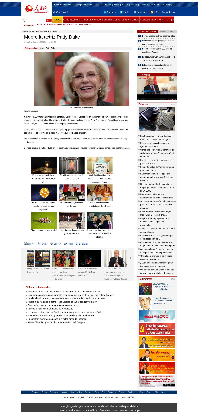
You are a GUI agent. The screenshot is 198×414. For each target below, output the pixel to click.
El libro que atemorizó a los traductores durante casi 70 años (43, 178)
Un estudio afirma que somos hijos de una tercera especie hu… (158, 42)
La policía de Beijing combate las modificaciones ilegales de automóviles (155, 221)
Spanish (133, 4)
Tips (172, 19)
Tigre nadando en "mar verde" (44, 230)
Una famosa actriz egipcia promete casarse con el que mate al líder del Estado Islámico (71, 295)
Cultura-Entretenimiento (46, 31)
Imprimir (29, 244)
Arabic (152, 4)
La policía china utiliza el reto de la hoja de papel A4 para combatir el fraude (100, 178)
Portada (57, 19)
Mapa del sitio (169, 12)
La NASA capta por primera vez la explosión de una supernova (43, 206)
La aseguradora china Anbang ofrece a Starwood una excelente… (158, 59)
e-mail (68, 244)
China (66, 19)
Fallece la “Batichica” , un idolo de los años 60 (50, 308)
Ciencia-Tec (100, 392)
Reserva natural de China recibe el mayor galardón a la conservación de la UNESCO (157, 187)
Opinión (108, 19)
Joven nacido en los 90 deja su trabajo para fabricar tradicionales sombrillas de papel (158, 204)
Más (173, 75)
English (108, 4)
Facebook (140, 12)
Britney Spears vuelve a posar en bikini (158, 36)
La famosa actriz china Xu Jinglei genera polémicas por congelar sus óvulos (65, 312)
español (27, 31)
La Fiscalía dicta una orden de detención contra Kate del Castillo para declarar (66, 298)
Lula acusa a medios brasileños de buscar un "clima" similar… (157, 67)
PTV (166, 19)
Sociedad (145, 19)
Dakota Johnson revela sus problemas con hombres (53, 305)
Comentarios (82, 244)
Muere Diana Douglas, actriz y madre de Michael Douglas (56, 322)
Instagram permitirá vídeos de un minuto (38, 270)
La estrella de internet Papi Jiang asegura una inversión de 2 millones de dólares (156, 177)
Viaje (153, 19)
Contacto (110, 12)
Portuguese (171, 4)
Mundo (85, 19)
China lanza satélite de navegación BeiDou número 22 (87, 272)
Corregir (56, 244)
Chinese (99, 4)
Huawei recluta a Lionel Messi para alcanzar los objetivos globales (99, 233)
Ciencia (116, 19)
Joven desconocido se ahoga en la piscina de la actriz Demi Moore (61, 315)
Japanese (144, 4)
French (116, 4)
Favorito (42, 244)
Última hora (28, 26)
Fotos (160, 19)
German (160, 4)
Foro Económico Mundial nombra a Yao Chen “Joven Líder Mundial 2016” (64, 291)
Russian (125, 4)
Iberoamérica (96, 19)
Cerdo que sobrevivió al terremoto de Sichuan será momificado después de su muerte (157, 153)
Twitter (125, 12)
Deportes (126, 19)
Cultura (135, 19)
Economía (75, 19)
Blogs (163, 392)
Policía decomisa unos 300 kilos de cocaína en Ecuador (157, 50)
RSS (154, 12)
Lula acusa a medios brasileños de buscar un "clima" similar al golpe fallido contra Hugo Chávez (115, 274)
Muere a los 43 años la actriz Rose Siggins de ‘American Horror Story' (62, 302)
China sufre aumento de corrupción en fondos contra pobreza (64, 26)
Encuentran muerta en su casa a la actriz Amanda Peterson (57, 319)
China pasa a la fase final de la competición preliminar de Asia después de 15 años (63, 274)
